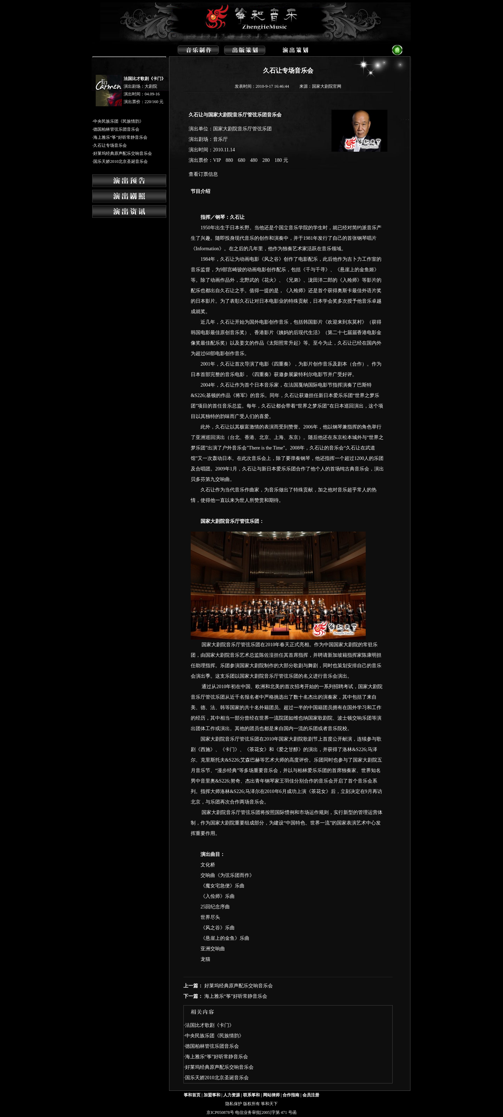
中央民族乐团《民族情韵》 (118, 121)
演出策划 (294, 49)
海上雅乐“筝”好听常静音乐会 (120, 137)
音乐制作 (199, 49)
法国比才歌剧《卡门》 (145, 78)
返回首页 (401, 49)
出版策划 (246, 49)
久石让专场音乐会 (110, 145)
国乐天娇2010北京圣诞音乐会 (120, 161)
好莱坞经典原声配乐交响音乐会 (122, 153)
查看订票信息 (203, 174)
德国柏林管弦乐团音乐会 (116, 129)
